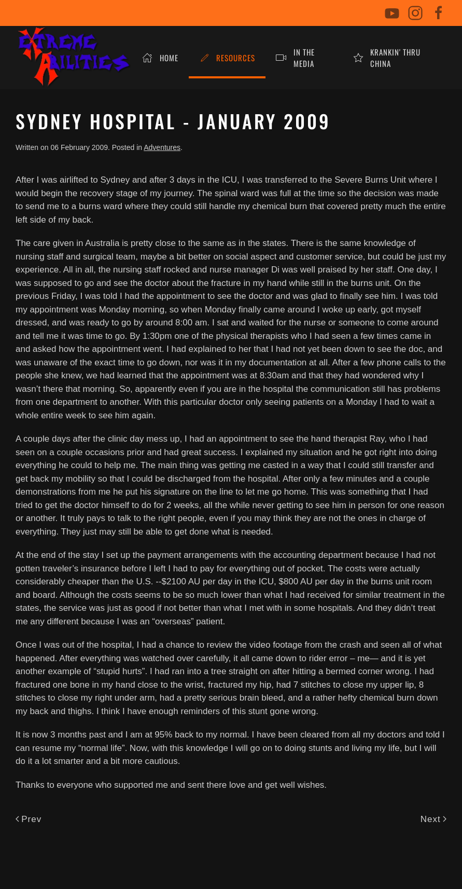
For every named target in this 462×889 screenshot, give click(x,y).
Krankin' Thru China (387, 58)
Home (160, 57)
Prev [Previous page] (28, 819)
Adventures (162, 147)
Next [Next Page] (433, 819)
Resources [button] (227, 57)
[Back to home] (74, 57)
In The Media (295, 58)
